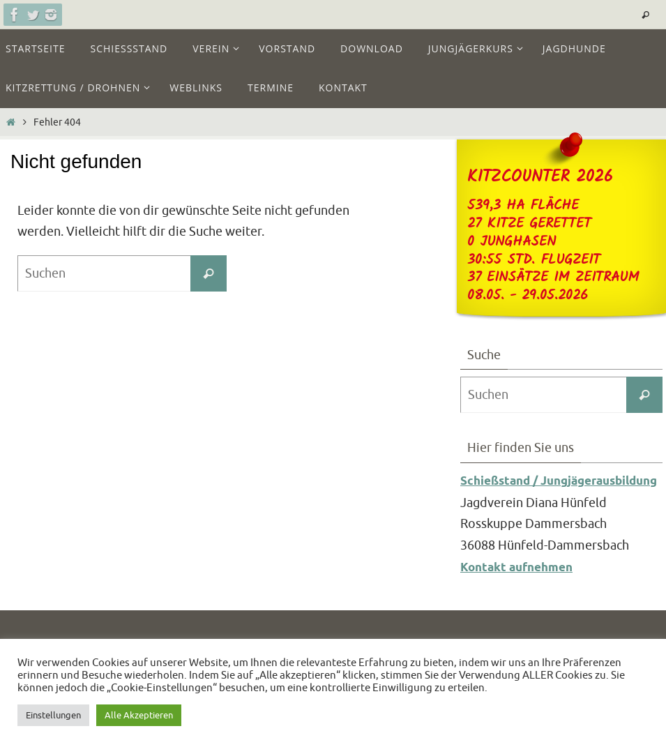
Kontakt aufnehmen (520, 589)
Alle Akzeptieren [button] (139, 715)
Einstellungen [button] (53, 715)
